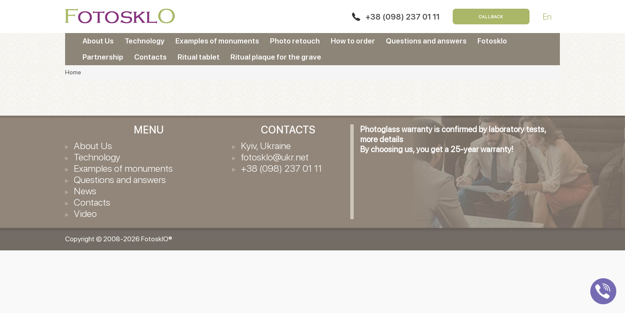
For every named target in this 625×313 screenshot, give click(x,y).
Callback (491, 16)
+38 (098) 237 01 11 (402, 16)
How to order (353, 41)
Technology (144, 41)
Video (85, 213)
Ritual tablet (199, 57)
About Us (98, 41)
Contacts (150, 57)
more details (381, 139)
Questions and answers (426, 41)
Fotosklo (492, 41)
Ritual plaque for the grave (275, 57)
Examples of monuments (217, 41)
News (85, 190)
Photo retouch (295, 41)
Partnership (102, 57)
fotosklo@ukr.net (275, 157)
